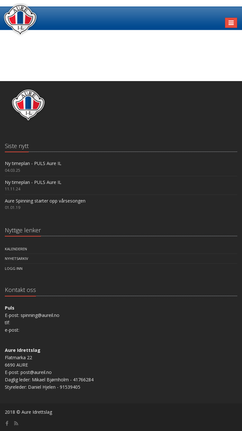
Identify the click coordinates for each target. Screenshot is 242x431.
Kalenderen (16, 248)
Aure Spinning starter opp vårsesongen (45, 201)
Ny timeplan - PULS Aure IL (33, 163)
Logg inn (13, 268)
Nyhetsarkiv (16, 258)
